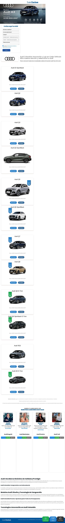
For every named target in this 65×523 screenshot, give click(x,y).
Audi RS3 (17, 345)
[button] (1, 14)
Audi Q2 (17, 93)
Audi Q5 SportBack (17, 207)
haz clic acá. (57, 61)
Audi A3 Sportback (17, 68)
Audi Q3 (17, 122)
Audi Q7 (17, 236)
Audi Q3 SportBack (17, 148)
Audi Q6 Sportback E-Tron (17, 316)
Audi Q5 (17, 179)
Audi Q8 (17, 262)
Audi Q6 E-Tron (17, 291)
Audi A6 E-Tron (17, 371)
